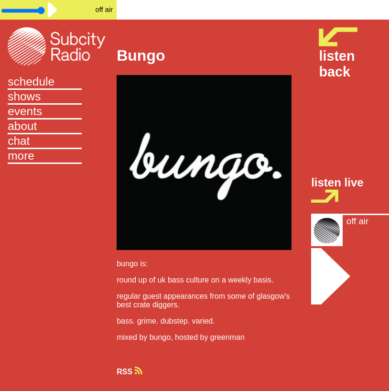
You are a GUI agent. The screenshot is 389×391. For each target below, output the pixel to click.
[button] (58, 156)
